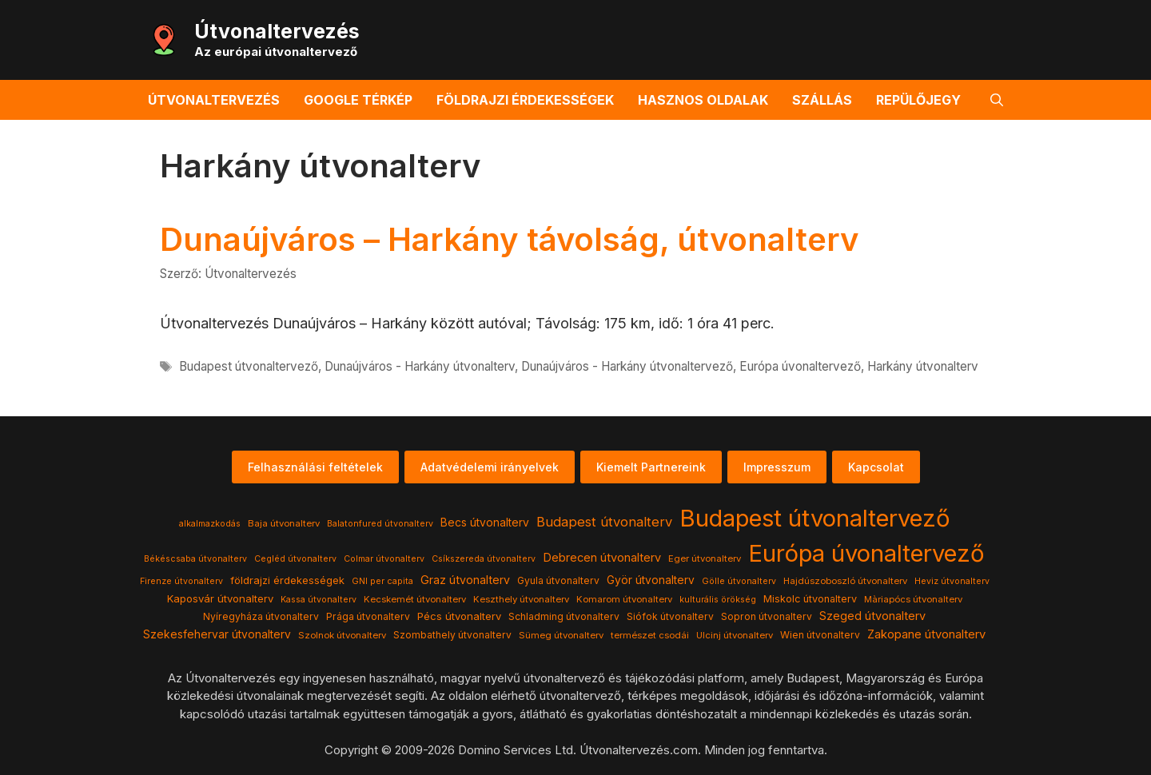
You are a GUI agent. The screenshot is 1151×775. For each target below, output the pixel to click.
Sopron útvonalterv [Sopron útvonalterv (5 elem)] (766, 616)
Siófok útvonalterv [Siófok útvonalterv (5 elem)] (670, 616)
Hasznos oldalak (703, 100)
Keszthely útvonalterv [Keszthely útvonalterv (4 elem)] (521, 599)
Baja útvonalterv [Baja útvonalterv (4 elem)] (284, 523)
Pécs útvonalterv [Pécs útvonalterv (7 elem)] (459, 616)
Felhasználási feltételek (315, 467)
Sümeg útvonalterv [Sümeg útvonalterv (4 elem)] (561, 635)
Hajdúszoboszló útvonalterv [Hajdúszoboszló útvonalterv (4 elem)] (845, 580)
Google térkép (358, 100)
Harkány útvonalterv (922, 366)
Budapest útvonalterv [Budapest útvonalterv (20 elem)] (604, 522)
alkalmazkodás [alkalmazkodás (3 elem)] (210, 524)
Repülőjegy (918, 100)
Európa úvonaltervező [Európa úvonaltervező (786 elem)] (866, 553)
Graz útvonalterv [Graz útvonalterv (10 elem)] (465, 579)
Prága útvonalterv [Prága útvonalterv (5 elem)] (368, 616)
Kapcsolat (876, 467)
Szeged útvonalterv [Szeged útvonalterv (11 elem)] (872, 616)
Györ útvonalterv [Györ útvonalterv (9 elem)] (651, 580)
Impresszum (776, 467)
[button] (996, 100)
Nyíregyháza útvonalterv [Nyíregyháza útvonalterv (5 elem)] (261, 616)
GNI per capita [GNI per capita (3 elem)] (382, 581)
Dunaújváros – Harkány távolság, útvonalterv (509, 239)
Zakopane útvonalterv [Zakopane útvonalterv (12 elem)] (926, 634)
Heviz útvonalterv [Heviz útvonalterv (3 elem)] (952, 581)
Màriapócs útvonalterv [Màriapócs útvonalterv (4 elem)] (913, 599)
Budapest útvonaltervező (248, 366)
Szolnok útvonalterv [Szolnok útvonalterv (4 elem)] (342, 635)
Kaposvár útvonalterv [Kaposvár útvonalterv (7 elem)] (220, 598)
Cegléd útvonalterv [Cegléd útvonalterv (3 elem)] (295, 559)
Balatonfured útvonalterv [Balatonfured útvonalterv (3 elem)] (380, 524)
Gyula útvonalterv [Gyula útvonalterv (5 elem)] (558, 580)
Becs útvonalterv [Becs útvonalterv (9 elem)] (484, 522)
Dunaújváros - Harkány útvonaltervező (627, 366)
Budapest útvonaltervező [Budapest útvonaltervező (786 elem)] (814, 518)
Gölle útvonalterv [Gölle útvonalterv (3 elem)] (739, 581)
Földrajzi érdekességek (525, 100)
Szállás (822, 100)
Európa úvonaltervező (800, 366)
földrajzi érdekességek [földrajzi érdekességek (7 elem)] (287, 580)
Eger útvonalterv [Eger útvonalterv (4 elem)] (704, 558)
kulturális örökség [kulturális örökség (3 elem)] (717, 599)
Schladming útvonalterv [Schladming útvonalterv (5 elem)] (563, 616)
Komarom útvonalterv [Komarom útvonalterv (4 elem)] (624, 599)
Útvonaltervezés (277, 31)
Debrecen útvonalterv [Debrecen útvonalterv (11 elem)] (602, 557)
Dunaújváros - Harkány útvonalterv (420, 366)
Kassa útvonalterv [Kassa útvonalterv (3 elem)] (318, 599)
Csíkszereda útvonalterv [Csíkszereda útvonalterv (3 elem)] (484, 559)
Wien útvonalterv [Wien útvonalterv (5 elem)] (820, 635)
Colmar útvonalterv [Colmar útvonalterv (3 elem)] (384, 559)
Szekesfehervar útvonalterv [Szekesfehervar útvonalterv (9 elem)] (217, 634)
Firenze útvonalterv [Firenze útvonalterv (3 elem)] (181, 581)
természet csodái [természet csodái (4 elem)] (650, 635)
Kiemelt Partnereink (651, 467)
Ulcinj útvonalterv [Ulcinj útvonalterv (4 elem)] (734, 635)
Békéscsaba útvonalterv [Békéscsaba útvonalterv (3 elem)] (195, 559)
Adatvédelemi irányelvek (489, 467)
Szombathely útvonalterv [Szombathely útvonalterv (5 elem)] (452, 635)
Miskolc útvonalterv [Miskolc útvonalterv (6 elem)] (810, 599)
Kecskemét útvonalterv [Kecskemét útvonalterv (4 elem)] (415, 599)
